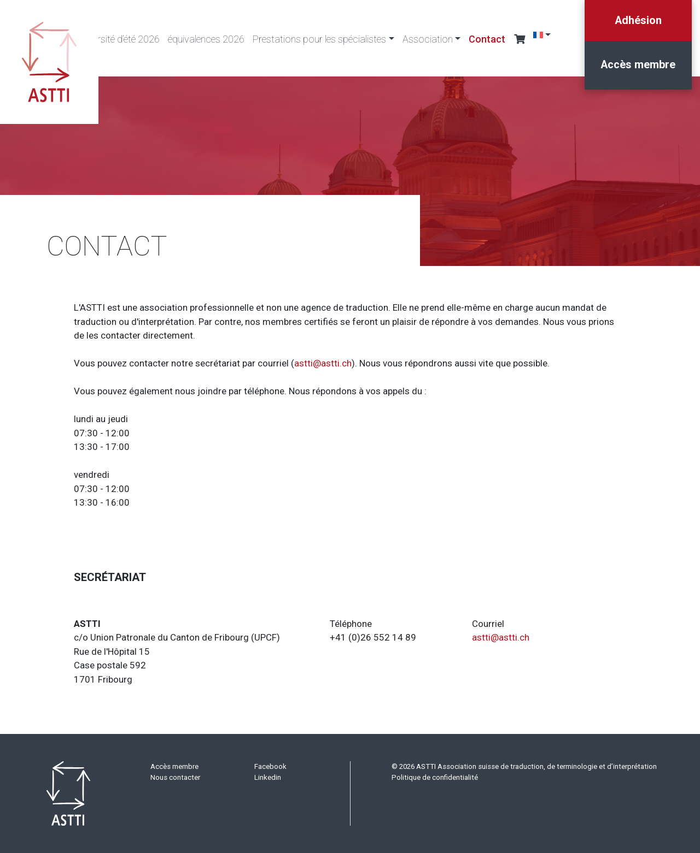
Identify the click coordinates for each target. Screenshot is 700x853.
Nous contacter (175, 777)
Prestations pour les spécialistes (319, 39)
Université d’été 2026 (117, 39)
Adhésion (638, 20)
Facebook (270, 766)
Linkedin (267, 777)
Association (427, 39)
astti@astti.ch (323, 363)
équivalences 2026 (206, 39)
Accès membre (637, 65)
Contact (487, 39)
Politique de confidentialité (435, 777)
